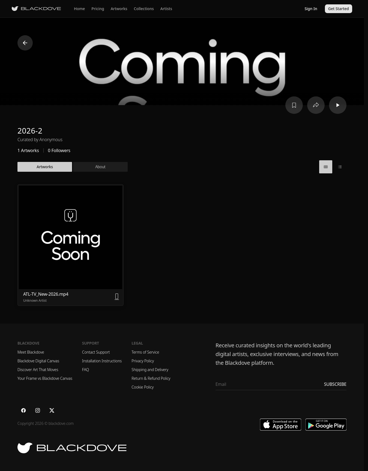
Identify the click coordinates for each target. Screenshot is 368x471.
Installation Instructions (102, 360)
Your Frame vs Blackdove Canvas (44, 378)
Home (79, 8)
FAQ (85, 369)
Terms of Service (145, 352)
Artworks (119, 8)
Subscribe (335, 384)
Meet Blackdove (30, 352)
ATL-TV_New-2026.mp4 (45, 294)
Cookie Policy (142, 387)
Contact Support (96, 352)
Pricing (97, 8)
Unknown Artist (35, 300)
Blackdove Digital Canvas (38, 360)
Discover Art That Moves (37, 369)
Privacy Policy (142, 360)
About (100, 166)
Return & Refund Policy (150, 378)
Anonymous (50, 140)
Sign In (310, 8)
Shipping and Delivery (149, 369)
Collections (144, 8)
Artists (166, 8)
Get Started (338, 8)
